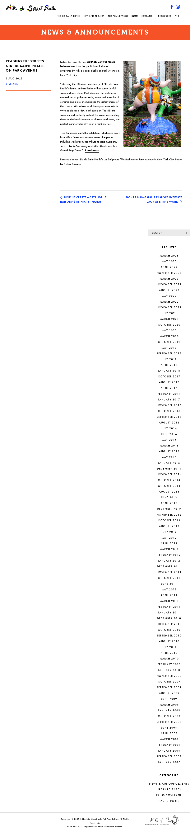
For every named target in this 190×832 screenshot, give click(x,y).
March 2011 (169, 601)
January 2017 (169, 399)
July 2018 (169, 359)
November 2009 (169, 676)
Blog (135, 16)
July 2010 (169, 647)
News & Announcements (169, 783)
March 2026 (169, 255)
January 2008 (169, 750)
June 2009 (169, 699)
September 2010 (169, 635)
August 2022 (169, 290)
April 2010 (169, 653)
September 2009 (169, 687)
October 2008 (169, 716)
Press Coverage (169, 795)
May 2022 (169, 296)
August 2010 (169, 641)
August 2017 (169, 382)
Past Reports (169, 801)
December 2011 (169, 566)
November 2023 (169, 273)
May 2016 (169, 440)
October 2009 (169, 681)
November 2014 (169, 474)
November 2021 (169, 307)
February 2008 (169, 745)
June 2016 (169, 434)
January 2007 (169, 762)
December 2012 (169, 509)
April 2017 (169, 388)
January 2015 (169, 463)
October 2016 (169, 411)
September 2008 (169, 722)
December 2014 (169, 468)
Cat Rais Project (94, 16)
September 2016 (169, 416)
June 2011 (169, 583)
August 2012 (169, 526)
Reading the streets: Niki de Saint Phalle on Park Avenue (25, 66)
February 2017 (169, 393)
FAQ (177, 16)
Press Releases (169, 789)
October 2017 (169, 376)
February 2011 (169, 606)
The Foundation (118, 16)
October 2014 (169, 480)
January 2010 (169, 670)
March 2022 (169, 301)
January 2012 (169, 560)
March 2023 (169, 278)
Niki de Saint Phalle (69, 16)
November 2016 (169, 405)
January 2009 (169, 710)
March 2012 (169, 549)
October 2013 (169, 486)
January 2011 (169, 612)
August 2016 (169, 422)
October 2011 (169, 578)
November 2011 (169, 572)
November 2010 (169, 624)
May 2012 (169, 537)
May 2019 (169, 347)
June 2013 (169, 497)
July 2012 (169, 532)
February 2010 (169, 664)
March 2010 (169, 658)
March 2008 (169, 739)
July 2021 (169, 313)
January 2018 (169, 370)
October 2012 (169, 520)
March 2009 (169, 704)
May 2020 (169, 330)
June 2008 (169, 727)
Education (148, 16)
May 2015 (169, 457)
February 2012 (169, 555)
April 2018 (169, 365)
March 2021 (169, 319)
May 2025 (169, 261)
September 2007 (169, 756)
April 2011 (169, 595)
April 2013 (169, 503)
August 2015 (169, 451)
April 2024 (169, 267)
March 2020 (169, 336)
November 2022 (169, 284)
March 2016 (169, 445)
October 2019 (169, 342)
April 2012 (169, 543)
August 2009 (169, 693)
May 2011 (169, 589)
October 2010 (169, 629)
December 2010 (169, 618)
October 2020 (169, 324)
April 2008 (169, 733)
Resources (164, 16)
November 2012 (169, 514)
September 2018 (169, 353)
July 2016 (169, 428)
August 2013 (169, 491)
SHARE (12, 84)
